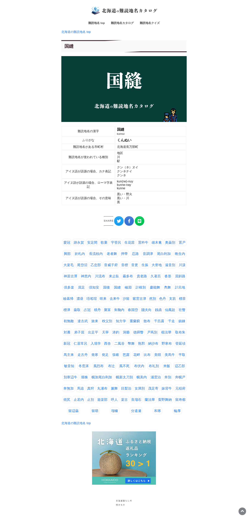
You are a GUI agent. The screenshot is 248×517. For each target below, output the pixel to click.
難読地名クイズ (150, 23)
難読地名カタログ (122, 23)
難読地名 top (96, 23)
